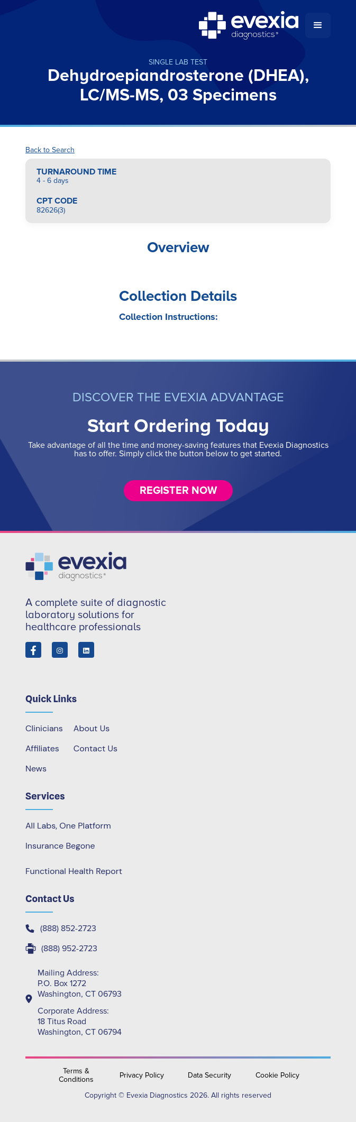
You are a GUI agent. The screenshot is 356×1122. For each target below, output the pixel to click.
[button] (318, 25)
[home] (165, 25)
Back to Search (50, 150)
